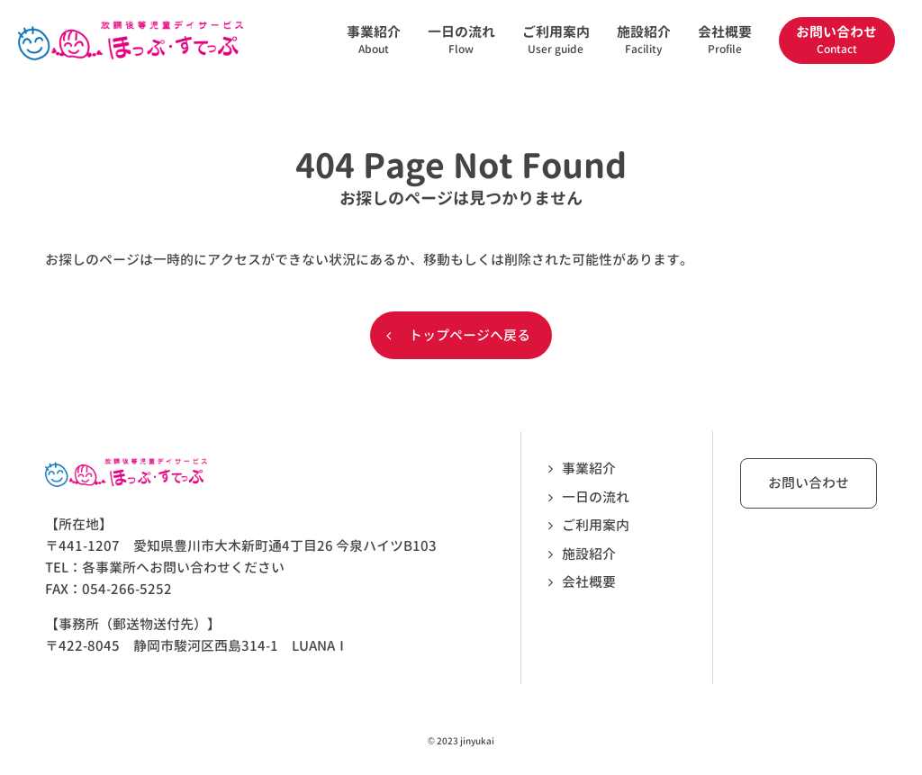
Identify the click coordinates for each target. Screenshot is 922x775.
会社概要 (589, 581)
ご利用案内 (595, 525)
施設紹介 (589, 554)
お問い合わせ (808, 482)
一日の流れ (595, 497)
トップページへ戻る (469, 335)
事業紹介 (589, 468)
